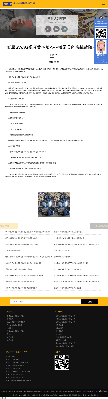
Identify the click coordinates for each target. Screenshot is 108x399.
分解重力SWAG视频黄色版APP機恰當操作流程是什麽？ (24, 263)
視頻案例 (10, 328)
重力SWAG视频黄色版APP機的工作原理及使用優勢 (71, 263)
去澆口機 (59, 334)
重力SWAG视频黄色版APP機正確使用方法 (68, 232)
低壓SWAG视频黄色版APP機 (65, 322)
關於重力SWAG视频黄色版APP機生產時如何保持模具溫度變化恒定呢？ (77, 282)
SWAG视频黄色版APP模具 (65, 346)
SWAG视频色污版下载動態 (16, 322)
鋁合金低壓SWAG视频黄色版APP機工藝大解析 (21, 238)
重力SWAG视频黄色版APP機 (65, 343)
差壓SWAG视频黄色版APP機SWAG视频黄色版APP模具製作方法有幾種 (77, 244)
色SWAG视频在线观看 (14, 325)
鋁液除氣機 (59, 331)
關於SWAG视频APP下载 (15, 316)
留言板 (9, 334)
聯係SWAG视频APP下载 (15, 331)
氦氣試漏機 (59, 328)
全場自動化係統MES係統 (64, 337)
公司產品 (10, 319)
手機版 (104, 391)
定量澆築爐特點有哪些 (12, 250)
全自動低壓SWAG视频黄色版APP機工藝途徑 (69, 238)
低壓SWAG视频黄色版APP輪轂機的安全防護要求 (21, 244)
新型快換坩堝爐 (61, 340)
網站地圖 (10, 340)
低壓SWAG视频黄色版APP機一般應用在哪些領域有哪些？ (24, 275)
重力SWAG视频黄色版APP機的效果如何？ (68, 269)
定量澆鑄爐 (59, 325)
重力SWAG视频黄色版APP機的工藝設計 (18, 269)
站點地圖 (10, 337)
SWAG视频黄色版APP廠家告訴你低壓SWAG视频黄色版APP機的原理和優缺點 (28, 232)
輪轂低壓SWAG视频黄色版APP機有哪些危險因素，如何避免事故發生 (28, 257)
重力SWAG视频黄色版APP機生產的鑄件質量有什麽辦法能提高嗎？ (76, 275)
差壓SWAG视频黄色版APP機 (65, 316)
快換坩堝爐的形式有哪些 (62, 257)
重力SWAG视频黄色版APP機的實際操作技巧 (20, 282)
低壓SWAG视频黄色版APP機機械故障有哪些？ (21, 288)
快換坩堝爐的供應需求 (61, 250)
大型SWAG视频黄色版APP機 (65, 319)
